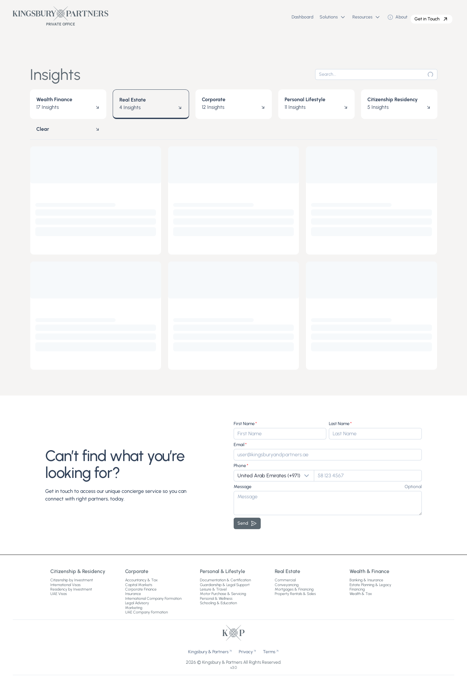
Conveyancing (287, 585)
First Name (244, 423)
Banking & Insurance (366, 580)
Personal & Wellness (216, 598)
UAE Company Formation (146, 612)
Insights (55, 74)
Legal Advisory (137, 603)
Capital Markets (138, 585)
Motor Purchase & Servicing (223, 594)
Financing (357, 589)
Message (242, 486)
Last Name (339, 423)
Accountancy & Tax (141, 580)
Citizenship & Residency (77, 571)
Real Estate (287, 571)
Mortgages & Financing (294, 589)
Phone (240, 465)
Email (239, 444)
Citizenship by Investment (71, 580)
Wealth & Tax (361, 594)
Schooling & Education (218, 603)
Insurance (133, 594)
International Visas (65, 585)
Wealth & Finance (369, 571)
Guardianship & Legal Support (225, 585)
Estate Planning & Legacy (370, 585)
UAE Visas (58, 594)
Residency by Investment (71, 589)
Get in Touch (431, 19)
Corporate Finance (141, 589)
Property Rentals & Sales (295, 594)
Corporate (136, 571)
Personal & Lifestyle (222, 571)
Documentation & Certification (225, 580)
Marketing (133, 608)
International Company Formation (153, 598)
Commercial (285, 580)
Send (247, 523)
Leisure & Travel (213, 589)
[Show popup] (274, 475)
